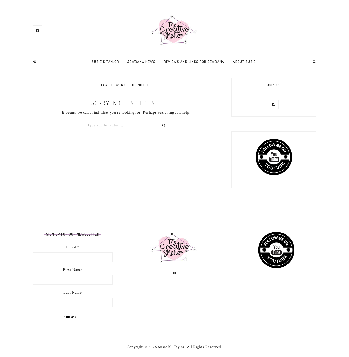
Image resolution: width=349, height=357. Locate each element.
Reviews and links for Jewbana (194, 62)
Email (72, 247)
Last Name (72, 292)
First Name (72, 269)
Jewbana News (141, 62)
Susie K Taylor (105, 62)
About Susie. (245, 62)
